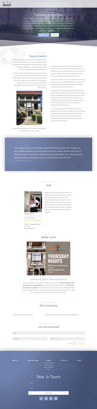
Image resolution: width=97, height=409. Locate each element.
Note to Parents (63, 4)
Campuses (73, 4)
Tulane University (48, 364)
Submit (81, 343)
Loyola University (48, 367)
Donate (90, 4)
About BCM (53, 4)
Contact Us (82, 4)
